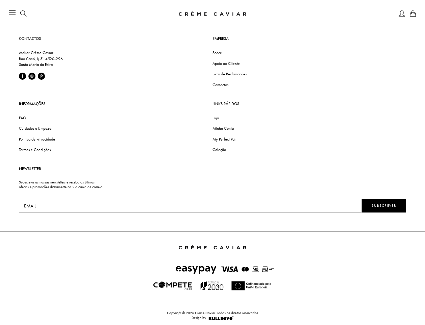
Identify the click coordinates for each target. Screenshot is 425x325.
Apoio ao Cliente (226, 63)
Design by (213, 318)
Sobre (217, 52)
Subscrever (384, 205)
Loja (215, 118)
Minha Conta (223, 128)
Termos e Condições (35, 149)
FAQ (22, 118)
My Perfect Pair (224, 139)
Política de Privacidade (37, 139)
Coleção (219, 149)
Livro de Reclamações (229, 74)
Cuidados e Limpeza (35, 128)
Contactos (220, 85)
